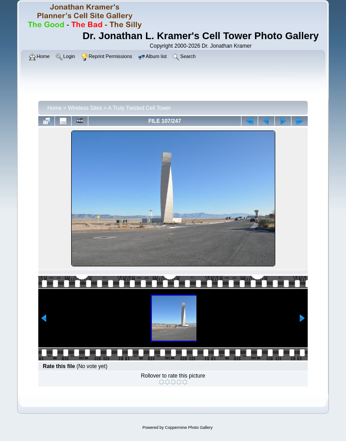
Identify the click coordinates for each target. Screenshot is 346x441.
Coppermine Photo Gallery (189, 427)
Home (54, 108)
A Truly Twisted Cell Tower (139, 108)
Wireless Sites (85, 108)
